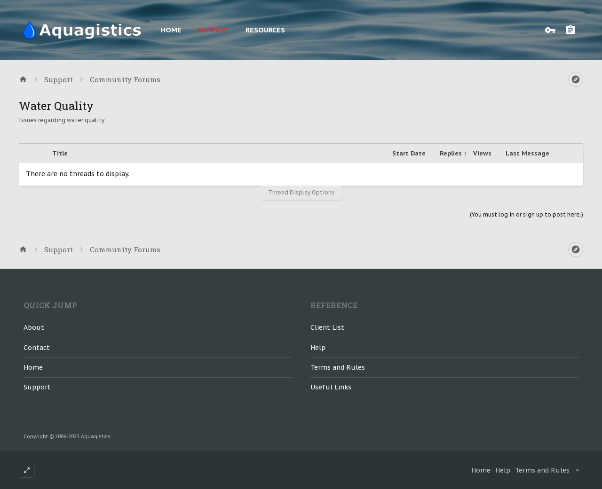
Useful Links (330, 387)
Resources (265, 29)
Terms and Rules (337, 367)
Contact (37, 347)
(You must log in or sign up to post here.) (526, 214)
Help (317, 347)
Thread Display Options (301, 192)
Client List (327, 327)
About (34, 327)
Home (171, 29)
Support (213, 29)
